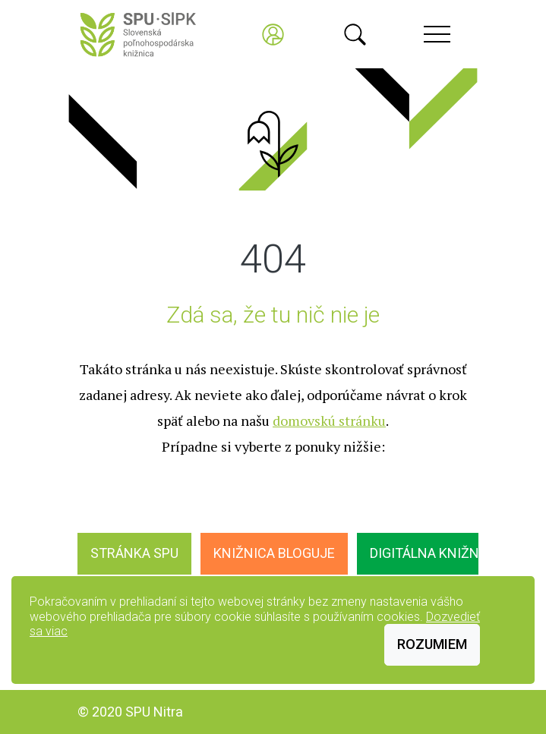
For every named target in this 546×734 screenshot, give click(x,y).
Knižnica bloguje (274, 553)
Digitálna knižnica (435, 553)
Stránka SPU (134, 553)
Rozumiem (432, 644)
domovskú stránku (329, 420)
